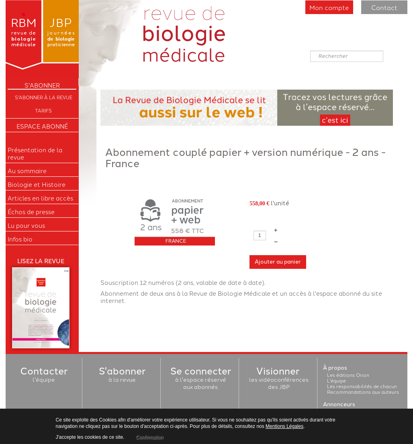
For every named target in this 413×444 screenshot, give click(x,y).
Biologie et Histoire (36, 184)
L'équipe (336, 380)
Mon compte (329, 7)
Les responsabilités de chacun (362, 386)
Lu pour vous (26, 225)
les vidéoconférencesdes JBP (279, 379)
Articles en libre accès (40, 198)
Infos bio (20, 239)
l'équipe (43, 375)
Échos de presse (31, 211)
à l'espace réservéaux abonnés (200, 379)
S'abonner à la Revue (43, 97)
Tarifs (43, 110)
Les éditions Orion (348, 374)
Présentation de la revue (35, 153)
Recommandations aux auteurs (363, 391)
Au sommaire (27, 170)
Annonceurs (339, 404)
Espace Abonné (42, 126)
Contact (384, 7)
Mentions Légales (284, 426)
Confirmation (149, 437)
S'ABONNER (42, 85)
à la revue (122, 375)
